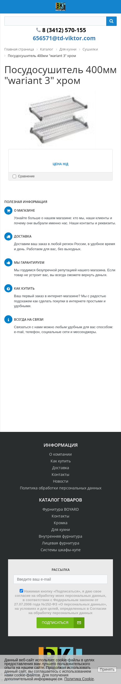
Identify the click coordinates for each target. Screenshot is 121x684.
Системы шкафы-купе (61, 549)
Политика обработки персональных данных (60, 487)
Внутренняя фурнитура (60, 536)
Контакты (60, 474)
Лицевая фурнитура (60, 543)
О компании (60, 454)
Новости (60, 481)
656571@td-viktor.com (64, 38)
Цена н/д (60, 164)
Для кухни (60, 529)
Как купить (61, 460)
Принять (107, 669)
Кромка (60, 522)
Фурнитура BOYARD (60, 509)
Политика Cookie (79, 679)
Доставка (60, 467)
